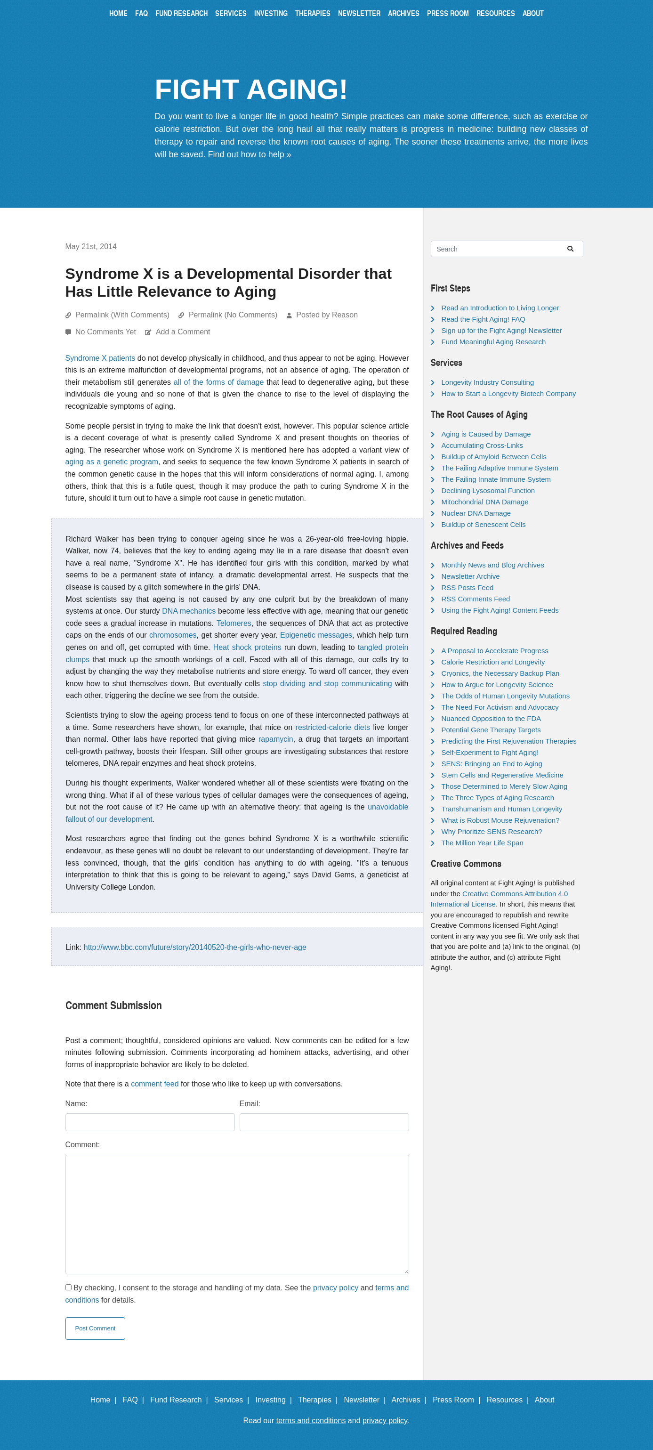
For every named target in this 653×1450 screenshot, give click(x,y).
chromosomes (172, 635)
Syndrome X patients (100, 358)
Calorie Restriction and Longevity (493, 662)
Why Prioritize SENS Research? (492, 831)
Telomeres (234, 623)
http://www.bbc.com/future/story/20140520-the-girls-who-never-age (195, 947)
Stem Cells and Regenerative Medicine (503, 775)
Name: (76, 1104)
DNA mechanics (189, 611)
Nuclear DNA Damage (476, 513)
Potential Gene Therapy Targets (491, 730)
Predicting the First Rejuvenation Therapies (509, 741)
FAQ (141, 13)
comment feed (154, 1084)
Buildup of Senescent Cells (484, 524)
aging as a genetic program (112, 462)
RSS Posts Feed (468, 587)
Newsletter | (367, 1400)
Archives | (411, 1400)
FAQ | (135, 1400)
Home (118, 13)
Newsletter (359, 13)
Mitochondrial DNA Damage (485, 502)
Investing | (276, 1400)
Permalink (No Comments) (233, 315)
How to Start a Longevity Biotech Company (509, 393)
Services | (233, 1400)
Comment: (82, 1145)
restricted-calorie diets (333, 727)
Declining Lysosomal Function (488, 490)
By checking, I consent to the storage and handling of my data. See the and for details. (237, 1294)
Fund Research (181, 13)
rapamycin (275, 739)
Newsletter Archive (471, 576)
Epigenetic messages (316, 635)
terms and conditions (311, 1421)
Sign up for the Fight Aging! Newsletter (502, 330)
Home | (105, 1400)
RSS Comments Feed (476, 599)
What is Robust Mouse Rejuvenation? (501, 820)
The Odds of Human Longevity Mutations (506, 696)
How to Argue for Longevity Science (498, 684)
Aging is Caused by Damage (486, 434)
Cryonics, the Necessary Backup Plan (501, 673)
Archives (403, 13)
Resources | (510, 1400)
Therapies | (320, 1400)
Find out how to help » (249, 154)
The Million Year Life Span (483, 843)
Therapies (313, 13)
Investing (271, 13)
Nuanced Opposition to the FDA (491, 718)
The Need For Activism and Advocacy (500, 707)
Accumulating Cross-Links (482, 445)
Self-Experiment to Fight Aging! (490, 752)
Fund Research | (181, 1400)
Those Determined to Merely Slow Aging (505, 786)
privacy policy (335, 1288)
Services (231, 13)
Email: (250, 1104)
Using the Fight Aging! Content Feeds (500, 610)
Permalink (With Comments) (122, 315)
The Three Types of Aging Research (498, 798)
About (533, 13)
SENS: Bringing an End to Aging (492, 764)
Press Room (448, 13)
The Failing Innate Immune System (496, 479)
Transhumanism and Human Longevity (502, 809)
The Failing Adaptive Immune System (500, 468)
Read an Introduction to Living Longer (500, 308)
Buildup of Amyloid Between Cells (494, 457)
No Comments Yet (106, 332)
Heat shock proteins (247, 647)
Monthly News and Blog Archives (493, 565)
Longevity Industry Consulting (488, 382)
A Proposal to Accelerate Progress (495, 651)
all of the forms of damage (219, 382)
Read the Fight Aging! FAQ (483, 319)
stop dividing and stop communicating (327, 684)
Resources (495, 13)
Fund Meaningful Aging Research (494, 342)
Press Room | (458, 1400)
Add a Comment (183, 332)
